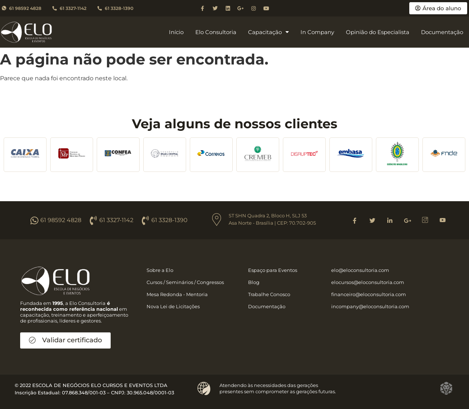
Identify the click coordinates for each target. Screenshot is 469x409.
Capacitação (268, 32)
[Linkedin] (390, 220)
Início (176, 32)
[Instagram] (425, 220)
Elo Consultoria (215, 32)
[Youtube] (442, 220)
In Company (317, 32)
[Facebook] (354, 220)
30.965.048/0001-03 (150, 392)
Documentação (442, 32)
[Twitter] (372, 220)
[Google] (407, 220)
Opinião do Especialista (377, 32)
